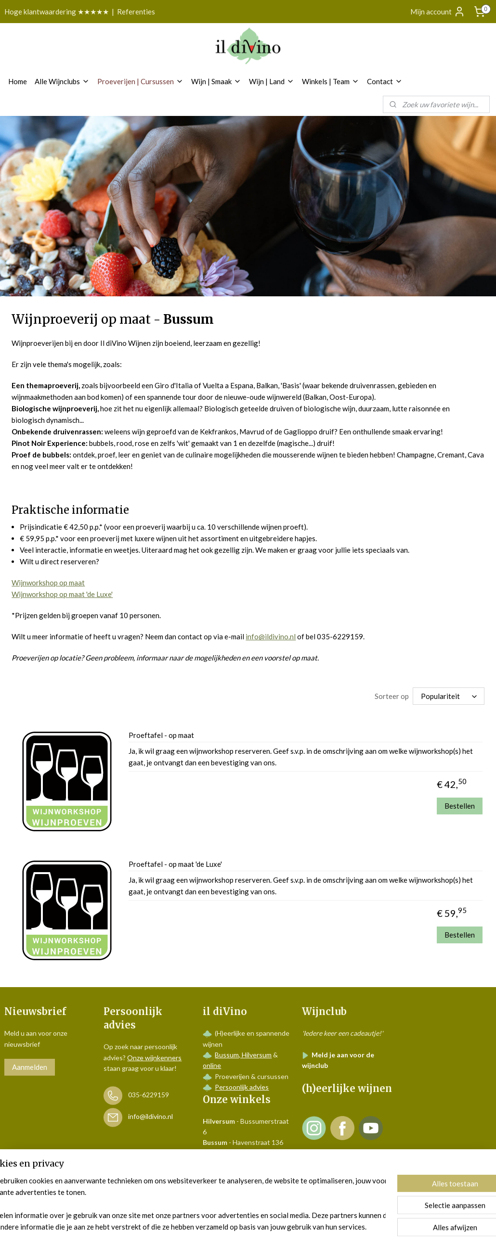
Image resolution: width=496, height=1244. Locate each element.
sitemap (222, 1226)
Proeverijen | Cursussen (140, 81)
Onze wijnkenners (154, 1058)
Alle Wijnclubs (62, 81)
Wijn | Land (271, 81)
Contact (385, 81)
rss (239, 1226)
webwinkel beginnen (272, 1226)
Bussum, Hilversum (243, 1055)
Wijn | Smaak (216, 81)
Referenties (136, 11)
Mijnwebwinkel (350, 1226)
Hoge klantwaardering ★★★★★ (56, 11)
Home (17, 81)
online (212, 1065)
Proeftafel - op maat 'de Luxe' (175, 864)
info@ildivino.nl (271, 636)
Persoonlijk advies (242, 1087)
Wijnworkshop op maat (48, 582)
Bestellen (459, 805)
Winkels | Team (330, 81)
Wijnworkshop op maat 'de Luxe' (62, 594)
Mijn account (437, 11)
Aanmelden (29, 1067)
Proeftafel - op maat (161, 735)
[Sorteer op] (448, 696)
